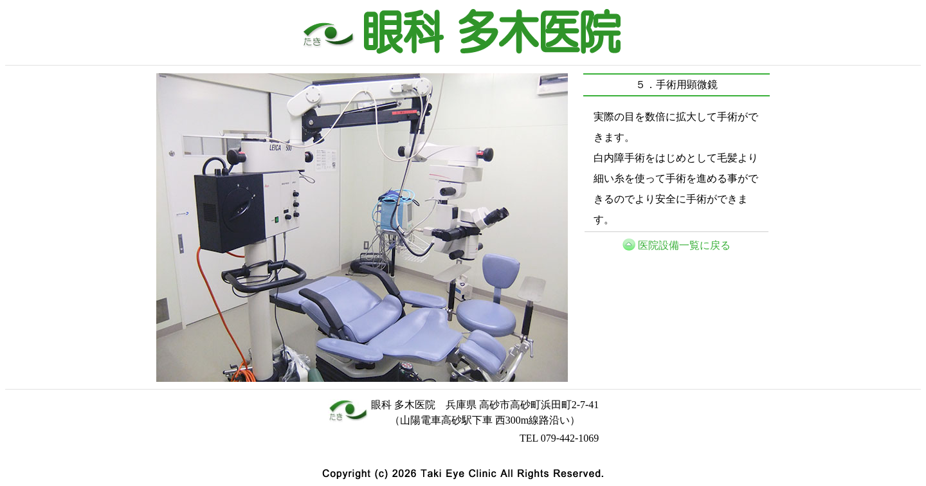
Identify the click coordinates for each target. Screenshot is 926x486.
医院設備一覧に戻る (684, 245)
